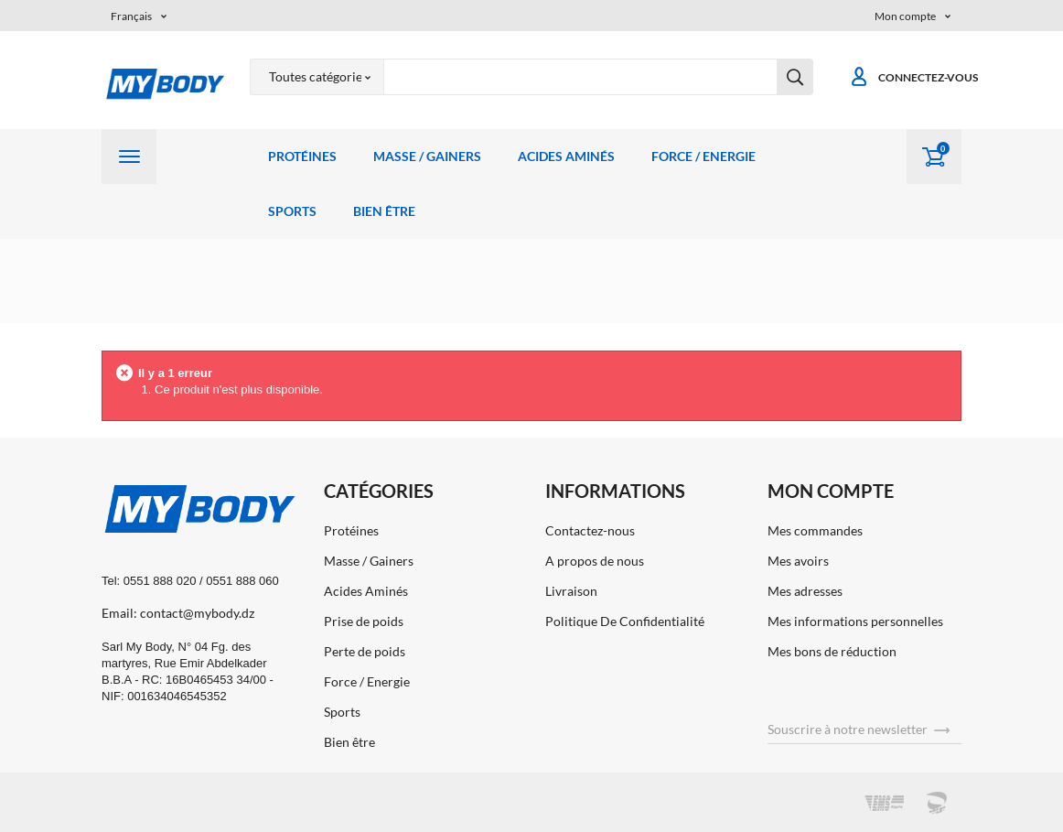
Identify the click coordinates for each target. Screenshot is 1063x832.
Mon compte (831, 491)
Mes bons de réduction (832, 651)
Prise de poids (363, 621)
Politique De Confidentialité (624, 621)
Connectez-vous (914, 77)
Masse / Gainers (427, 156)
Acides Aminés (566, 156)
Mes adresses (805, 591)
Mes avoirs (798, 560)
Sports (292, 211)
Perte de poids (364, 651)
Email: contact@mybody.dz (178, 613)
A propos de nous (594, 560)
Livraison (571, 591)
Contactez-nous (590, 530)
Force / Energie (703, 156)
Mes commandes (815, 530)
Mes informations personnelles (855, 621)
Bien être (384, 211)
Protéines (302, 156)
